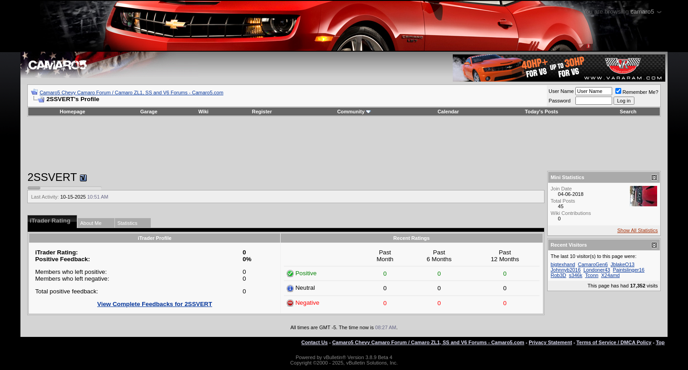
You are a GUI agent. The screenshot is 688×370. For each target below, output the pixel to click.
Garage (149, 111)
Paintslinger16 (628, 270)
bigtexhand (563, 264)
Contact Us (315, 342)
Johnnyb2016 (566, 270)
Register (262, 111)
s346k (575, 275)
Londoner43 (597, 270)
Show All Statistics (637, 230)
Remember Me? (636, 92)
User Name (561, 91)
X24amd (610, 275)
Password (559, 100)
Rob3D (558, 275)
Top (660, 342)
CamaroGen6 (593, 264)
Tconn (591, 275)
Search (628, 111)
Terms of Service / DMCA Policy (613, 342)
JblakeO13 (623, 264)
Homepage (72, 111)
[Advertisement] (344, 143)
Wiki (203, 111)
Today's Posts (541, 111)
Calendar (448, 111)
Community (354, 111)
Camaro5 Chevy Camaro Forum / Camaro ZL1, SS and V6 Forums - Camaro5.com (131, 92)
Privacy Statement (550, 342)
